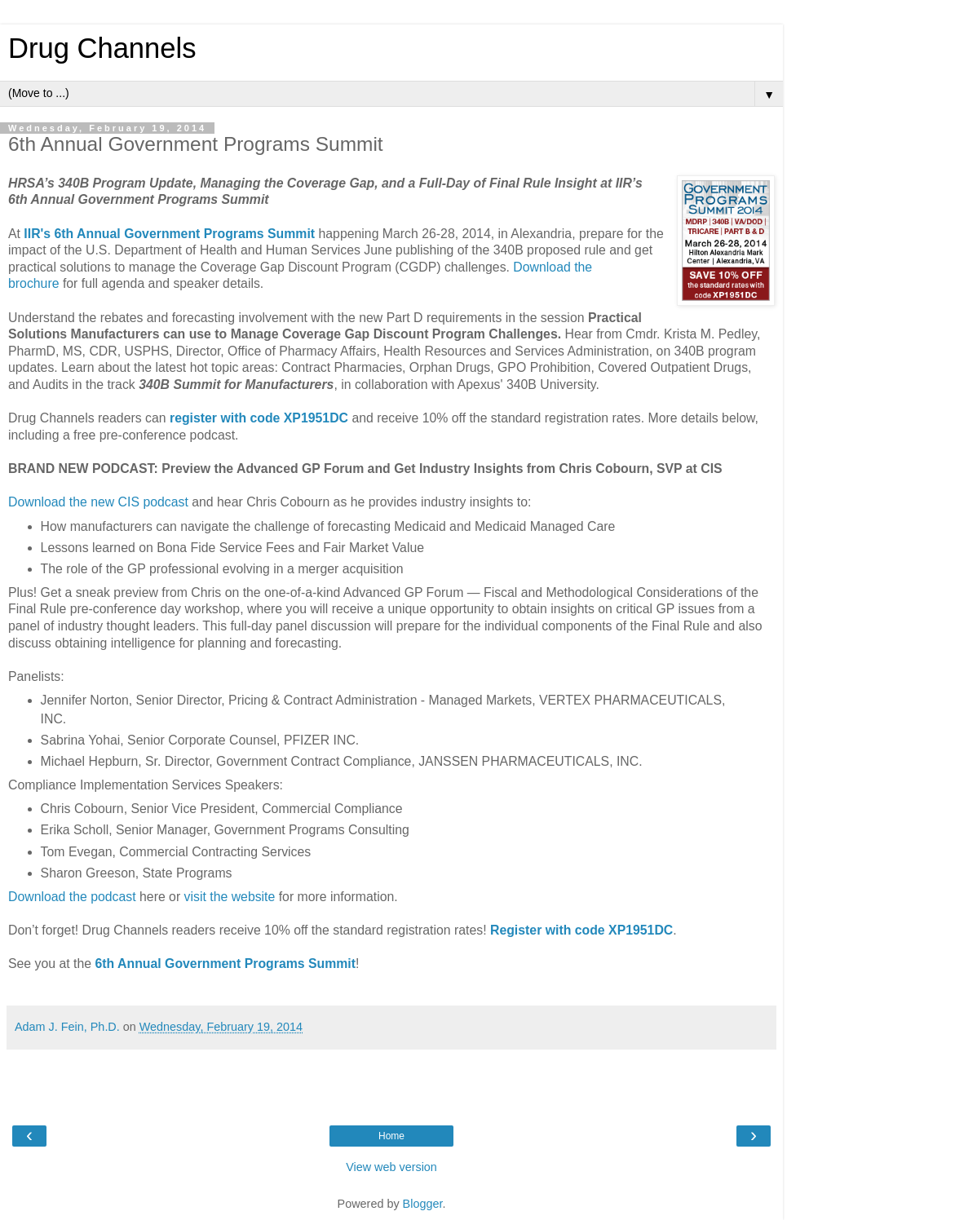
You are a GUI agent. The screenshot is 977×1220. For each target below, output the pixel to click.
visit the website (230, 897)
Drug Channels (102, 48)
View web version (391, 1167)
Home (391, 1136)
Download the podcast (72, 897)
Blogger (423, 1203)
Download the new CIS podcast (98, 502)
